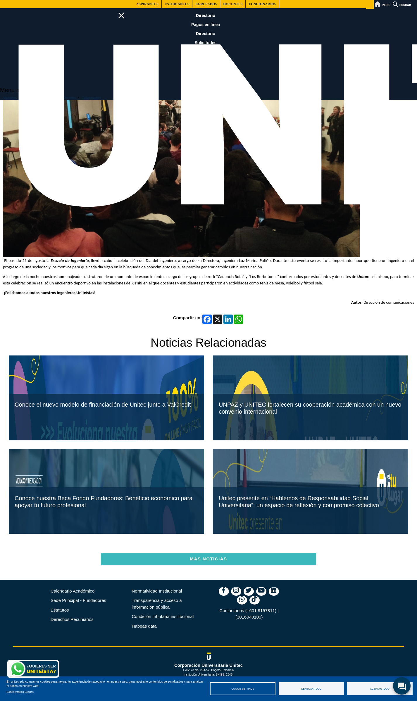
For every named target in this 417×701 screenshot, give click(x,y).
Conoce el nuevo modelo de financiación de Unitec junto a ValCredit (103, 425)
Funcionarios (262, 4)
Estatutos (60, 609)
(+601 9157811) (260, 610)
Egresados (206, 4)
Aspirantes (147, 4)
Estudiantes (177, 4)
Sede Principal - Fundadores (78, 600)
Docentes (232, 4)
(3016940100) (249, 616)
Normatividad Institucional (157, 590)
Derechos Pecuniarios (72, 619)
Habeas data (144, 626)
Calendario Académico (72, 590)
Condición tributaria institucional (163, 616)
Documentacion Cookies (20, 691)
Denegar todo (311, 688)
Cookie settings (242, 688)
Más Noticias (208, 558)
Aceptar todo (380, 688)
